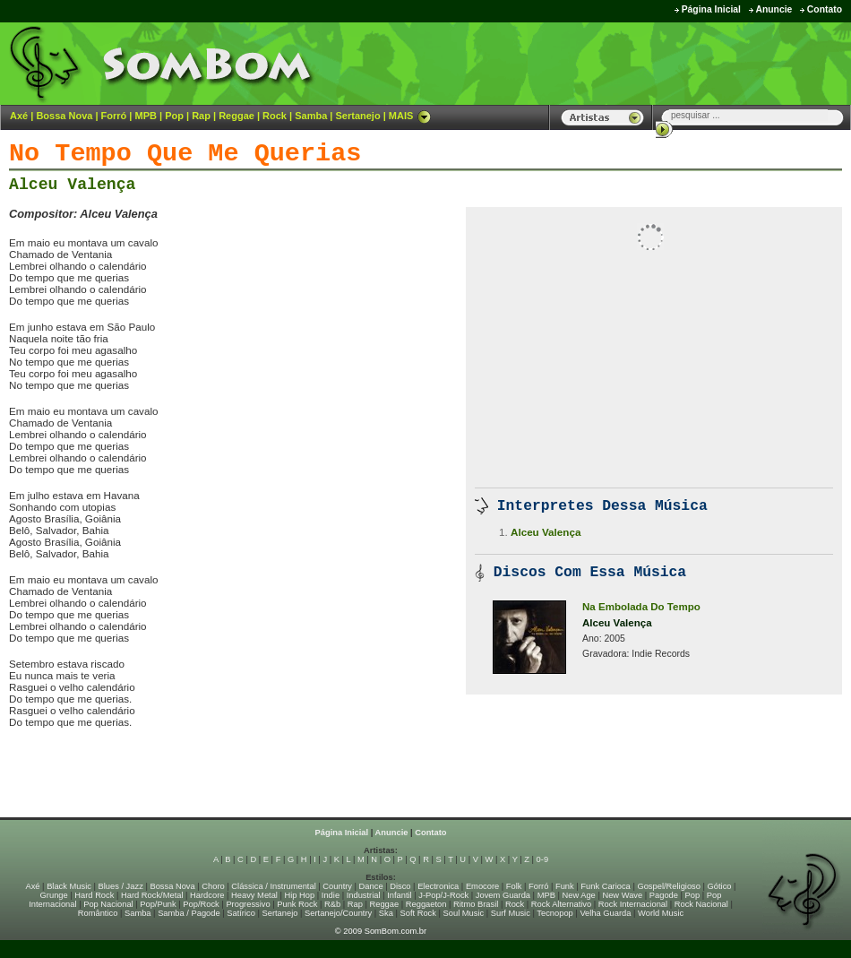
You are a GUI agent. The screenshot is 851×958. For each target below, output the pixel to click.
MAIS (410, 115)
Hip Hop (300, 895)
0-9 (542, 859)
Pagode (663, 895)
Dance (371, 886)
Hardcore (207, 895)
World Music (660, 913)
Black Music (69, 886)
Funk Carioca (605, 886)
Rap (201, 115)
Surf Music (510, 913)
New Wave (622, 895)
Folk (514, 886)
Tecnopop (554, 913)
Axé (19, 115)
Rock (274, 115)
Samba (311, 115)
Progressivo (248, 904)
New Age (578, 895)
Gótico (720, 886)
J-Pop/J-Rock (443, 895)
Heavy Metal (254, 895)
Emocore (482, 886)
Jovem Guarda (503, 895)
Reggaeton (426, 904)
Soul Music (464, 913)
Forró (114, 115)
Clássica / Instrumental (273, 886)
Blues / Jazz (121, 886)
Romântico (98, 913)
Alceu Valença (72, 185)
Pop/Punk (158, 904)
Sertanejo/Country (338, 913)
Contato (824, 9)
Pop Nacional (108, 904)
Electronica (438, 886)
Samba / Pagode (189, 913)
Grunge (54, 895)
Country (337, 886)
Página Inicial (711, 9)
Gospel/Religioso (669, 886)
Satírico (241, 913)
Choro (213, 886)
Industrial (364, 895)
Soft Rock (418, 913)
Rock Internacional (632, 904)
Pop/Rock (201, 904)
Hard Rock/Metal (152, 895)
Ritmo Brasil (475, 904)
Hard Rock (94, 895)
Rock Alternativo (561, 904)
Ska (386, 913)
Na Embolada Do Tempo (641, 606)
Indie (331, 895)
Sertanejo (357, 115)
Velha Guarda (605, 913)
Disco (400, 886)
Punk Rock (297, 904)
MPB (146, 115)
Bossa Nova (64, 115)
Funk (564, 886)
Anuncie (773, 9)
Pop (174, 115)
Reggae (236, 115)
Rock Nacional (701, 904)
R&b (332, 904)
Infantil (399, 895)
